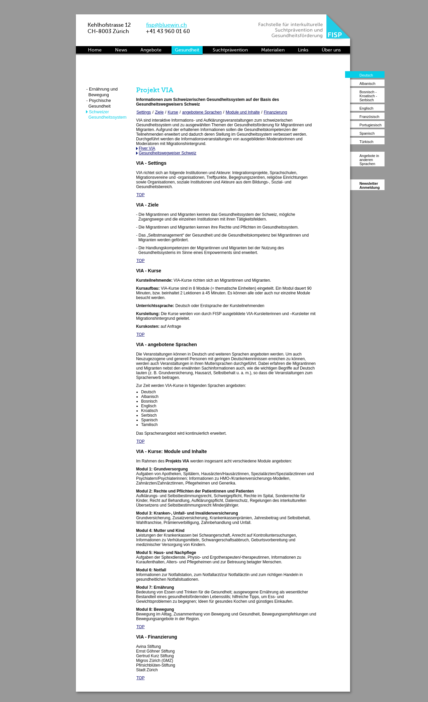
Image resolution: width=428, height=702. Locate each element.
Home (95, 50)
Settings (143, 112)
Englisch (366, 108)
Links (303, 50)
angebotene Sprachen (202, 112)
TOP (140, 194)
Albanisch (367, 84)
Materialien (273, 50)
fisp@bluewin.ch (166, 25)
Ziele (159, 112)
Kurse (173, 112)
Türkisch (366, 142)
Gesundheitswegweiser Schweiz (167, 153)
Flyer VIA (147, 148)
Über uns (331, 50)
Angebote (151, 50)
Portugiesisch (370, 125)
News (121, 50)
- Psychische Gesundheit (98, 103)
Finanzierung (275, 112)
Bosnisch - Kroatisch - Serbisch (368, 96)
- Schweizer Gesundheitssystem (106, 114)
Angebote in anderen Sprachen (369, 160)
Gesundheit (187, 50)
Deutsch (366, 75)
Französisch (369, 117)
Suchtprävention (230, 50)
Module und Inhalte (243, 112)
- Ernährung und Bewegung (102, 92)
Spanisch (366, 133)
